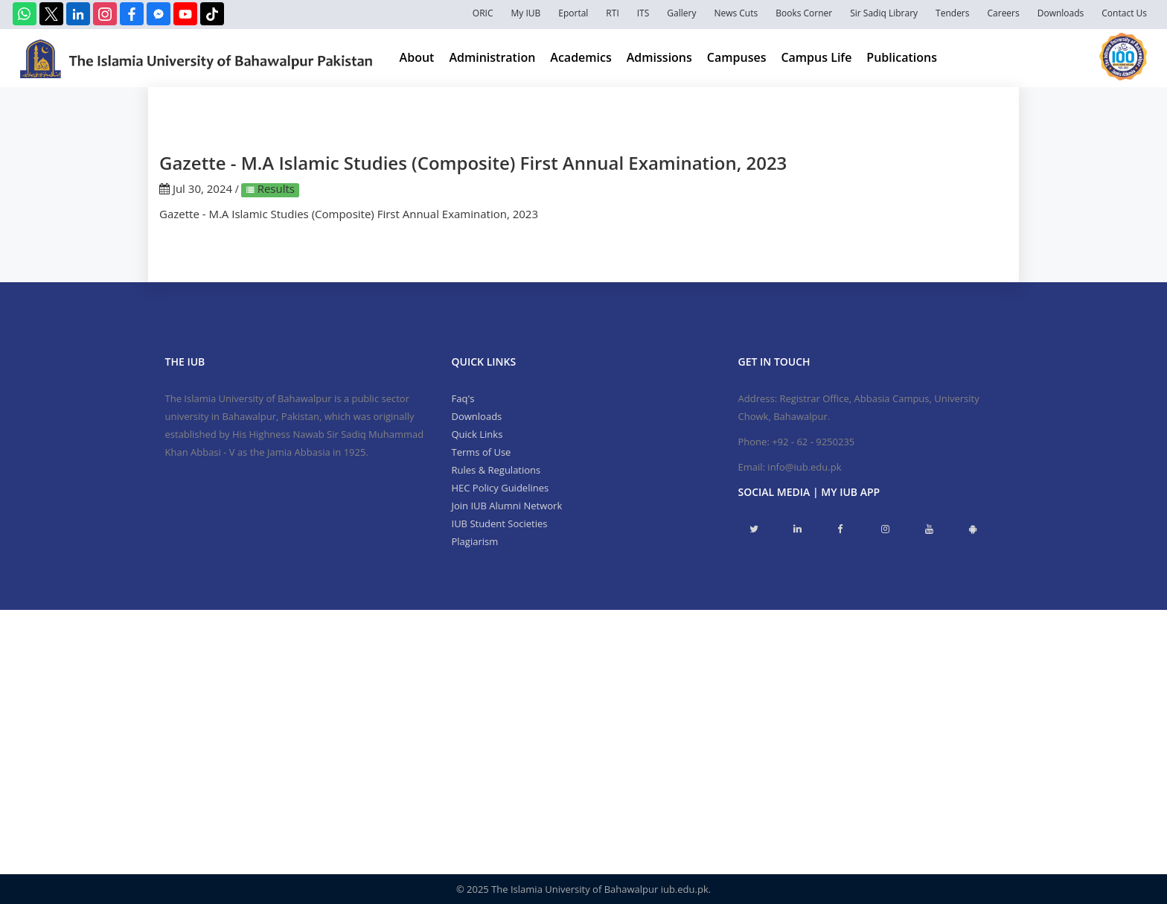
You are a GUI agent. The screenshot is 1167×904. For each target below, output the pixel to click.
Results (275, 188)
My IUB (525, 13)
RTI (612, 13)
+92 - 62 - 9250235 (813, 441)
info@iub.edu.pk (804, 467)
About (417, 57)
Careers (1004, 13)
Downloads (1060, 13)
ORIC (483, 13)
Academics (580, 57)
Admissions (659, 57)
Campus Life (816, 57)
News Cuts (736, 13)
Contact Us (1124, 13)
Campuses (737, 57)
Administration (492, 57)
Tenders (952, 13)
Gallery (681, 13)
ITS (643, 13)
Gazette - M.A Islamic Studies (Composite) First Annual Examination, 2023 (348, 213)
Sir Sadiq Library (884, 13)
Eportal (573, 13)
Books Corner (804, 13)
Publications (901, 57)
